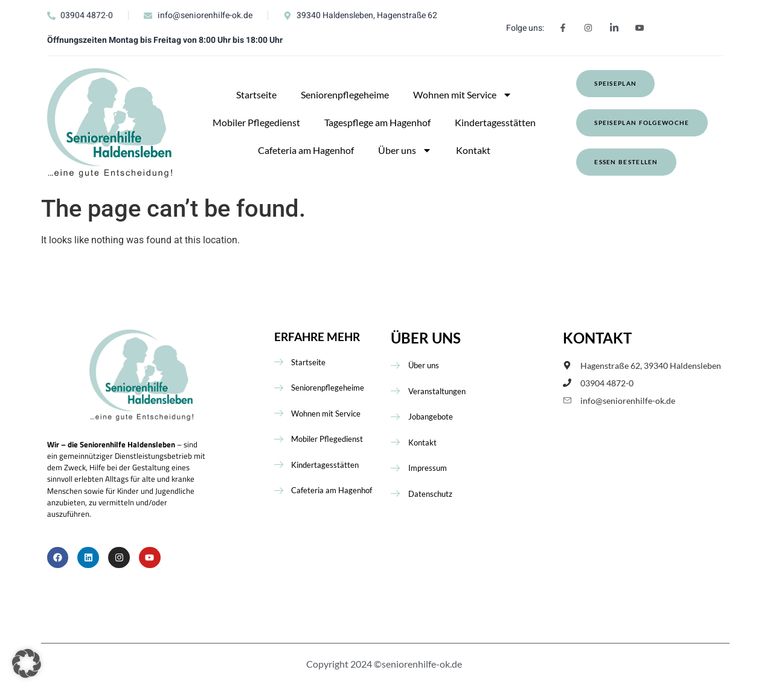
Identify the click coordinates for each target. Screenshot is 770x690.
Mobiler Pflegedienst (256, 122)
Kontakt (473, 150)
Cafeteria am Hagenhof (306, 150)
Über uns (405, 150)
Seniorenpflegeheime (345, 94)
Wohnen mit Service (462, 95)
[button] (26, 663)
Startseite (256, 94)
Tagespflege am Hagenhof (377, 122)
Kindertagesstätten (495, 122)
